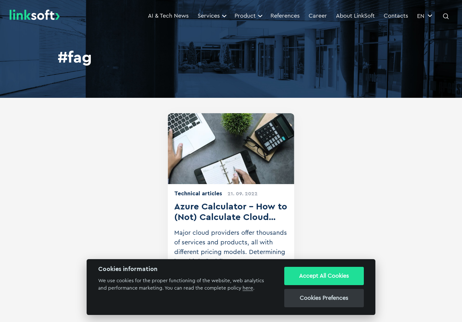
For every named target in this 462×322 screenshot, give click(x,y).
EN (424, 16)
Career (318, 16)
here (248, 288)
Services (212, 16)
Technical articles (198, 193)
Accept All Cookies (324, 276)
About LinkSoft (355, 16)
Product (248, 16)
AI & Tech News (168, 16)
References (285, 16)
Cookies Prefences (324, 298)
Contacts (396, 16)
